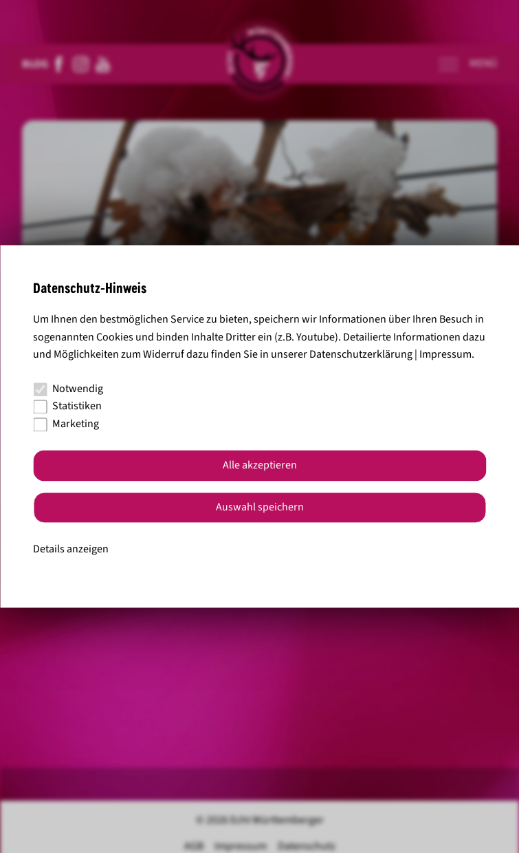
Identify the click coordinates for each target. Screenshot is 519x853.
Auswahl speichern (260, 507)
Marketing (66, 423)
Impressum (445, 355)
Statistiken (67, 406)
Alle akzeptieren (260, 465)
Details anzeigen (71, 549)
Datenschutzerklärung (360, 355)
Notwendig (68, 388)
